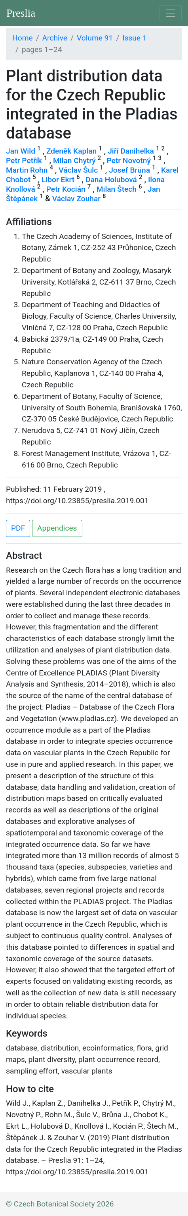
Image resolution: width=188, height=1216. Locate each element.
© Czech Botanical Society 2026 (60, 1203)
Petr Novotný (129, 160)
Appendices (57, 528)
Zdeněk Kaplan (71, 151)
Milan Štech (117, 189)
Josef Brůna (129, 170)
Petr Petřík (24, 160)
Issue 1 (134, 37)
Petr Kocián (65, 189)
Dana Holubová (111, 179)
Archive (54, 37)
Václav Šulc (78, 170)
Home (22, 37)
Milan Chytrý (74, 160)
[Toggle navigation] (171, 13)
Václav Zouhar (76, 198)
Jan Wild (20, 151)
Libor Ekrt (58, 179)
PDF (18, 528)
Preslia (20, 13)
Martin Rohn (26, 170)
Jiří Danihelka (131, 151)
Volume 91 (95, 37)
